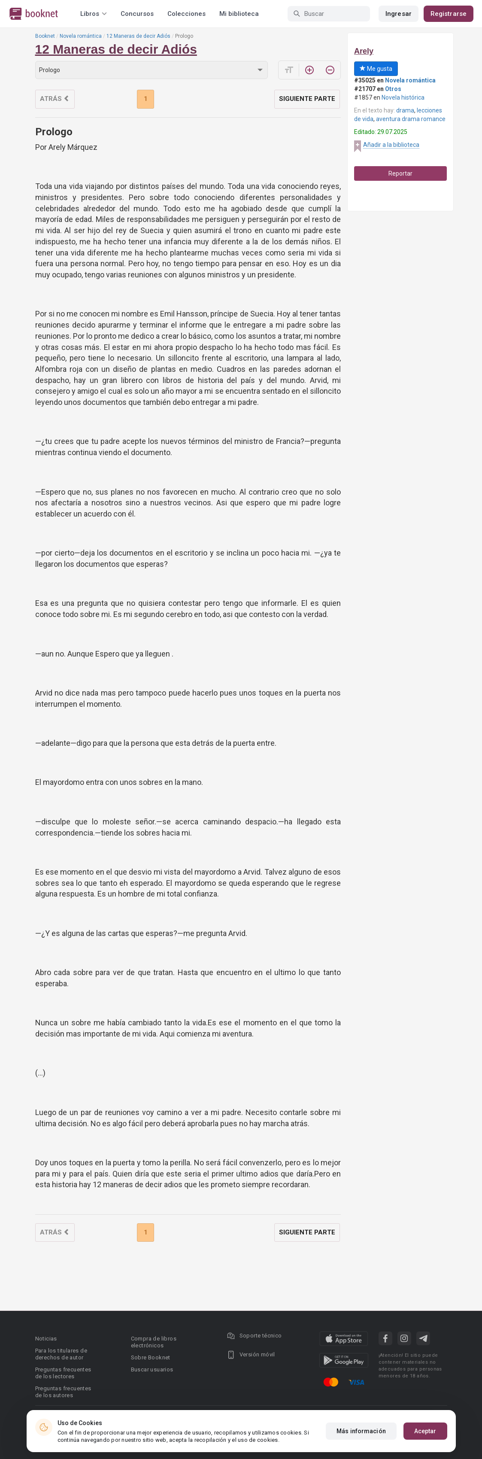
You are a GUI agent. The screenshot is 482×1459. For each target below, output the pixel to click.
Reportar (400, 173)
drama (405, 110)
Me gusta (376, 68)
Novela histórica (403, 97)
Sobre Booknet (150, 1357)
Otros (393, 88)
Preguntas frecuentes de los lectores (63, 1373)
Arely (363, 51)
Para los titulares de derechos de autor (61, 1354)
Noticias (46, 1338)
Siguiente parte (307, 99)
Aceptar (425, 1431)
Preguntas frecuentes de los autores (63, 1391)
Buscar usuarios (152, 1369)
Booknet (45, 36)
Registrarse (448, 14)
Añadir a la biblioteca (391, 144)
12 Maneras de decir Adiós (138, 36)
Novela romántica (81, 36)
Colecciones (186, 14)
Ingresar (398, 14)
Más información (361, 1431)
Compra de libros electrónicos (153, 1342)
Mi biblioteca (239, 14)
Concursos (137, 14)
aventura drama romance (411, 119)
